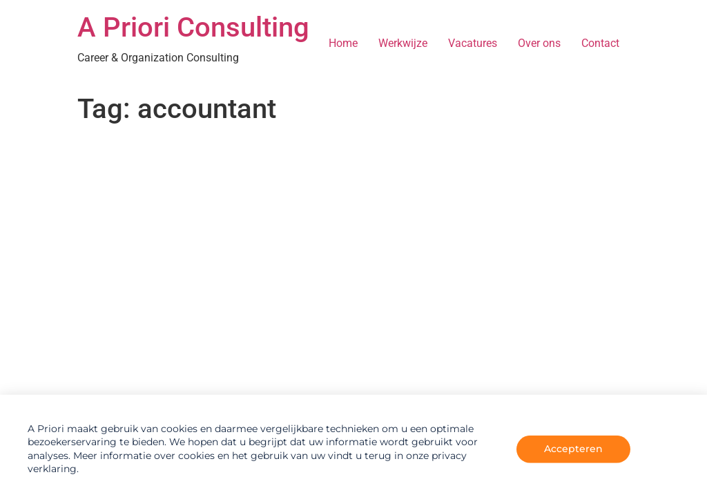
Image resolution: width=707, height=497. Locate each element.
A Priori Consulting (193, 27)
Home (343, 43)
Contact (600, 43)
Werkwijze (402, 43)
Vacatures (472, 43)
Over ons (539, 43)
